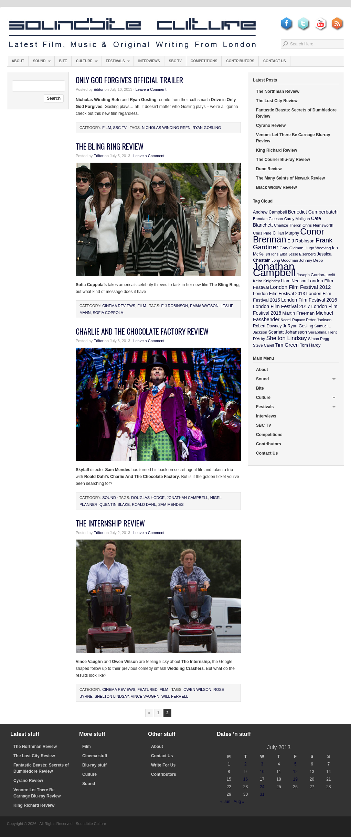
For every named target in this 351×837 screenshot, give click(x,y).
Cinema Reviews (118, 306)
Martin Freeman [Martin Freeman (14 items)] (299, 313)
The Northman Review (277, 91)
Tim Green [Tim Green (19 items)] (286, 345)
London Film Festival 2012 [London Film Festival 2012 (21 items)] (300, 287)
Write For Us (163, 765)
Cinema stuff (94, 755)
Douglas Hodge (147, 498)
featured (147, 689)
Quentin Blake (114, 504)
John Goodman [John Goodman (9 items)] (285, 260)
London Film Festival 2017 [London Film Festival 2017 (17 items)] (281, 306)
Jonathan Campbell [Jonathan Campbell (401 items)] (274, 269)
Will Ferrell (174, 696)
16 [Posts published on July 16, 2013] (245, 779)
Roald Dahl (144, 504)
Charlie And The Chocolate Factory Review (142, 331)
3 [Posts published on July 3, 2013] (262, 764)
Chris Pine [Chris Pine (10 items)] (262, 233)
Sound (40, 62)
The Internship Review (110, 523)
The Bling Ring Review (109, 146)
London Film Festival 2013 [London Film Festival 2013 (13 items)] (279, 293)
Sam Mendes (171, 504)
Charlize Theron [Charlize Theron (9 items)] (287, 225)
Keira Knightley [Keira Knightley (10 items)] (266, 281)
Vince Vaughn (145, 696)
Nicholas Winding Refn (166, 128)
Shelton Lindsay (112, 696)
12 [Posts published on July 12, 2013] (295, 771)
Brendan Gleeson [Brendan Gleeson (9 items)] (268, 219)
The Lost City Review (277, 100)
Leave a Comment (151, 89)
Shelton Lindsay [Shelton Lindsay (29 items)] (286, 338)
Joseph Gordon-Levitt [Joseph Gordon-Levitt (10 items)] (316, 274)
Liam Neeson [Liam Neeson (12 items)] (293, 281)
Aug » (239, 801)
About (18, 61)
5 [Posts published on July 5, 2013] (295, 764)
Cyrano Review (271, 125)
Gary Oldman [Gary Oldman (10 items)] (291, 248)
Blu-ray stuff (94, 765)
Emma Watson (204, 306)
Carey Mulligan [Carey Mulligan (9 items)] (297, 219)
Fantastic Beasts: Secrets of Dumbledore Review (296, 113)
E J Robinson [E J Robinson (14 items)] (301, 240)
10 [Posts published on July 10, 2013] (262, 771)
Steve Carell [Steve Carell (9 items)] (263, 345)
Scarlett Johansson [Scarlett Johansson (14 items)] (287, 332)
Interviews (149, 61)
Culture (85, 62)
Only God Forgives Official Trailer (129, 79)
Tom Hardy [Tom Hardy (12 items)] (310, 345)
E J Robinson (174, 306)
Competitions (204, 61)
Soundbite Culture (132, 33)
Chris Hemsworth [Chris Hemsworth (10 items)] (317, 225)
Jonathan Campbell (187, 498)
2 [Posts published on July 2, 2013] (245, 764)
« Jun (225, 801)
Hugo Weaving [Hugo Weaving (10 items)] (318, 248)
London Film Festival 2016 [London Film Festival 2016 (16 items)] (309, 300)
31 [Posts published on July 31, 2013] (262, 794)
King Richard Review (276, 150)
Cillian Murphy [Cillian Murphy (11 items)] (286, 233)
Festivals (116, 62)
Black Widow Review (276, 187)
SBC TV (175, 61)
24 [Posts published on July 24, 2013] (262, 786)
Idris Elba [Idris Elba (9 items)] (279, 254)
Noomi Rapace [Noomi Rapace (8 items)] (293, 320)
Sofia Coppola (108, 313)
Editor (99, 89)
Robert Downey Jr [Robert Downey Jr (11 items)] (269, 326)
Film (106, 128)
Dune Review (269, 168)
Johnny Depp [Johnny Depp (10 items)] (311, 260)
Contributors (240, 61)
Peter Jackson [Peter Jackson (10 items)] (318, 319)
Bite (63, 61)
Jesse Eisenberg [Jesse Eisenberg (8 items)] (302, 254)
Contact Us (274, 61)
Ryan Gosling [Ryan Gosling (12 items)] (300, 326)
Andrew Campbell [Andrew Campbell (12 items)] (270, 212)
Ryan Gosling (206, 128)
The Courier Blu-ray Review (283, 159)
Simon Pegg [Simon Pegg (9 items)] (318, 339)
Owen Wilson (197, 689)
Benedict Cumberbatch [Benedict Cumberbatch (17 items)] (313, 212)
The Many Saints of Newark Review (290, 178)
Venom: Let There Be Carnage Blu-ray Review (293, 137)
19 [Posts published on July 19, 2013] (295, 779)
